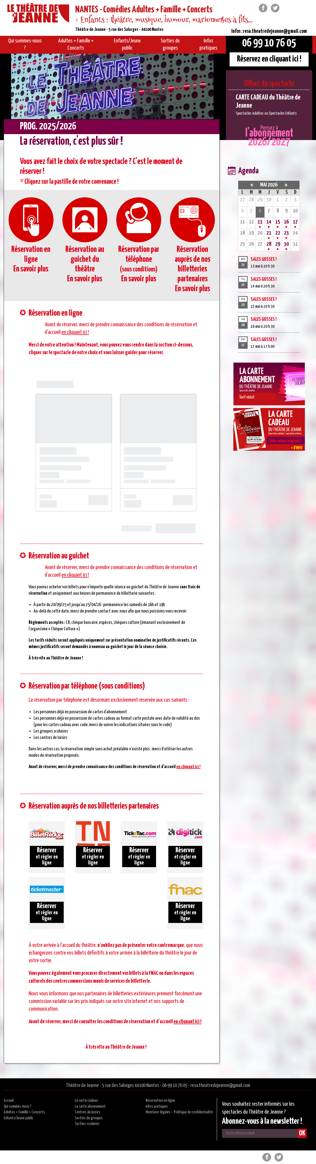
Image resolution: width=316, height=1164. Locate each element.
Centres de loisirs (87, 1112)
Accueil (9, 1101)
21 (268, 233)
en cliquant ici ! (75, 332)
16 (286, 222)
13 (259, 222)
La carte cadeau (86, 1101)
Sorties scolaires (87, 1124)
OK (302, 1133)
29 (277, 244)
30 (286, 244)
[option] (269, 105)
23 (286, 233)
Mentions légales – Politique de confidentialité (179, 1112)
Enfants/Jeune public (18, 1118)
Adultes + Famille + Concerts (24, 1112)
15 (277, 222)
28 (268, 244)
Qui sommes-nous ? (17, 1106)
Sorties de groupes (89, 1118)
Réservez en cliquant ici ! (269, 59)
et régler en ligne (46, 856)
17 (295, 222)
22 (277, 233)
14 (268, 222)
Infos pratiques (157, 1106)
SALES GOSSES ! (263, 259)
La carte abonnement (90, 1106)
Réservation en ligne (160, 1101)
